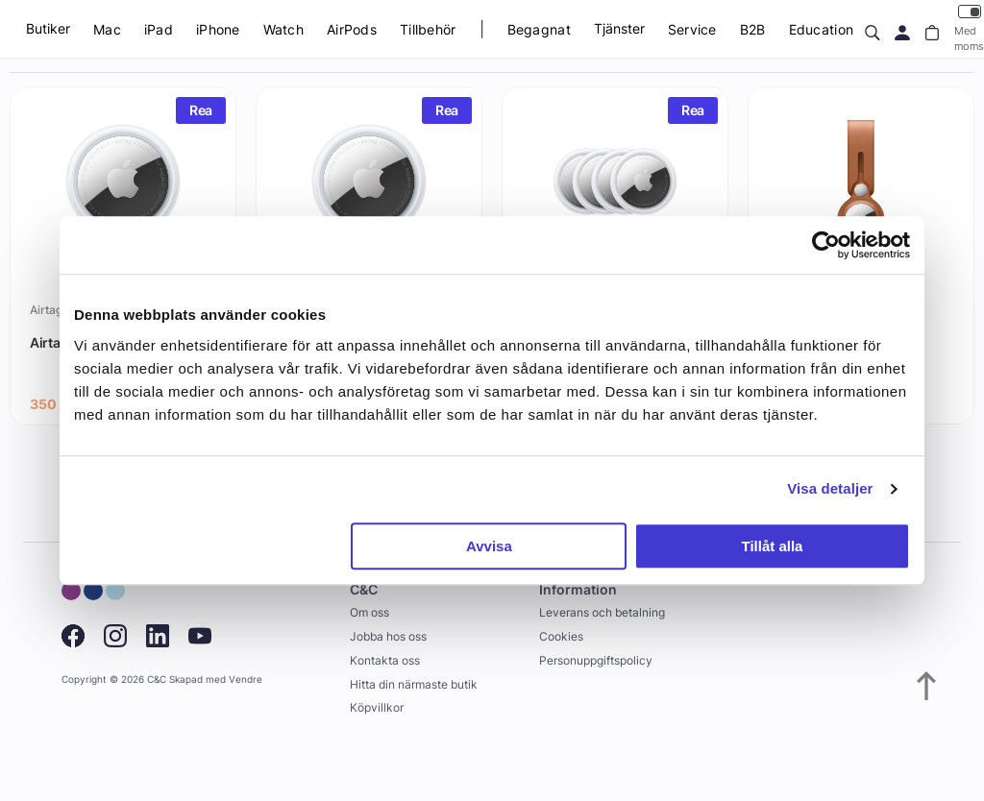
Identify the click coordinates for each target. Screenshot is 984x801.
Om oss (369, 612)
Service (692, 29)
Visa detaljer (830, 488)
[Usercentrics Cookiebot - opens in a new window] (826, 245)
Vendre (245, 679)
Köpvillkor (377, 707)
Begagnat (539, 29)
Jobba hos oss (388, 636)
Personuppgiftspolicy (595, 660)
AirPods (352, 29)
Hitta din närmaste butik (414, 684)
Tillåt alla (771, 546)
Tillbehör (428, 29)
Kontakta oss (385, 660)
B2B (753, 29)
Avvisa (489, 546)
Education (821, 29)
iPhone (218, 29)
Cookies (561, 636)
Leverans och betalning (602, 612)
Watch (283, 29)
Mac (107, 29)
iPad (158, 29)
